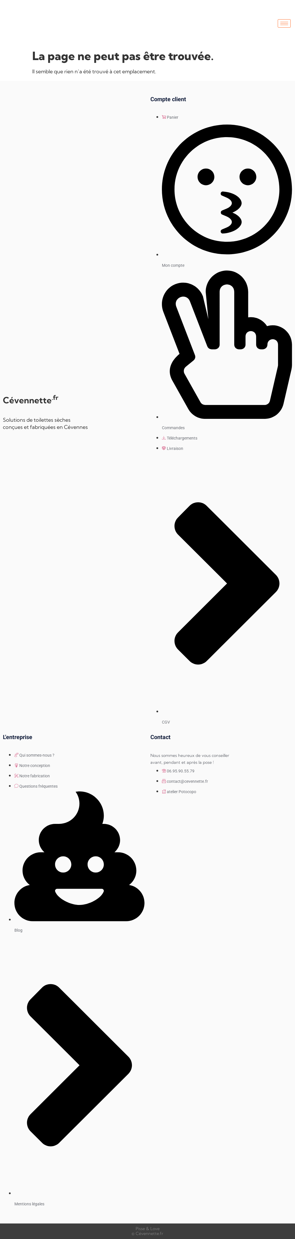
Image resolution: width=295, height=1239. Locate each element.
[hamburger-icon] (284, 23)
